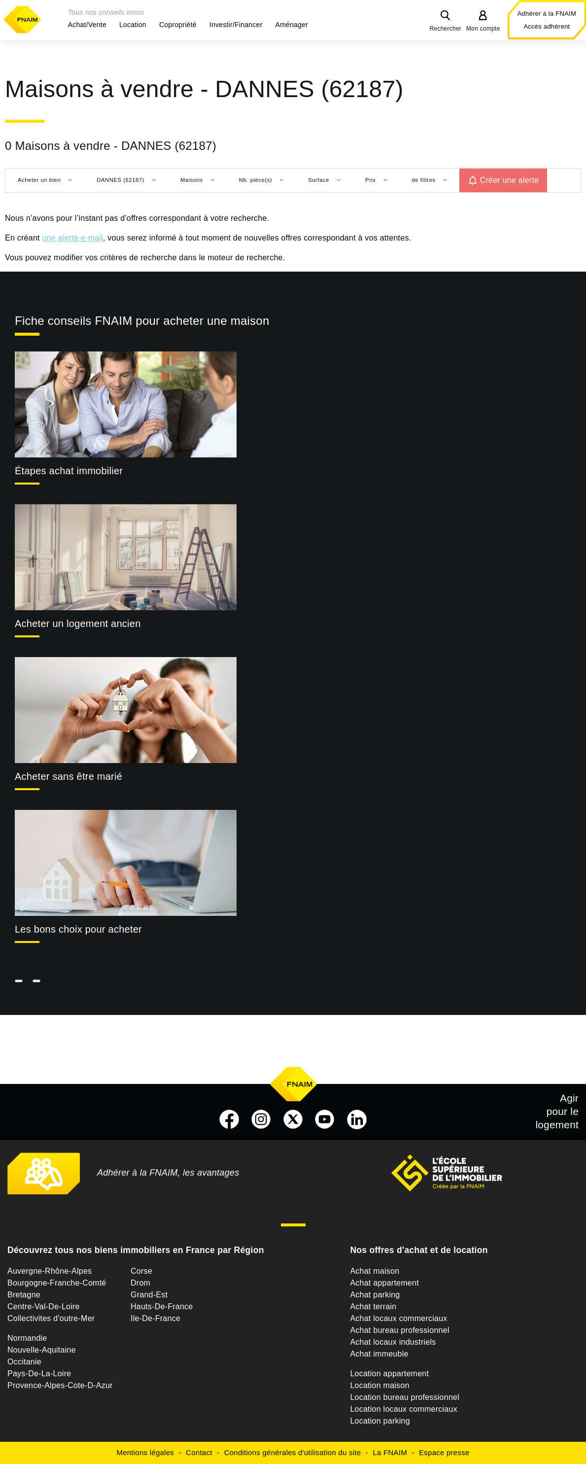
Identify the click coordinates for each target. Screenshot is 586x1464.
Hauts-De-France (162, 1306)
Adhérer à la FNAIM (546, 13)
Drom (140, 1283)
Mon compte (483, 28)
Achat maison (374, 1271)
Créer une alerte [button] (509, 180)
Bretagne (23, 1294)
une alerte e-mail (72, 238)
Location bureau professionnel (404, 1397)
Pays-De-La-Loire (39, 1373)
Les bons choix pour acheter (78, 929)
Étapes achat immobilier (69, 470)
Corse (141, 1271)
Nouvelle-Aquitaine (41, 1350)
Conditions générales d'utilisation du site (292, 1452)
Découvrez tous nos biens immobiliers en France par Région (135, 1250)
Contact (199, 1452)
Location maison (379, 1385)
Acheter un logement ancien (78, 623)
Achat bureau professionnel (399, 1330)
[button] (87, 24)
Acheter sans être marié (68, 776)
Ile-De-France (155, 1318)
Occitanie (24, 1362)
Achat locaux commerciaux (398, 1318)
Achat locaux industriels (393, 1342)
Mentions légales (145, 1452)
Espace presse (444, 1452)
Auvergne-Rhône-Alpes (49, 1271)
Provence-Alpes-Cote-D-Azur (60, 1385)
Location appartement (389, 1373)
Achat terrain (373, 1306)
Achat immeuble (379, 1354)
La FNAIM (390, 1452)
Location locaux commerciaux (403, 1409)
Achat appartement (384, 1283)
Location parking (380, 1421)
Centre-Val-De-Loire (43, 1306)
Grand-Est (149, 1294)
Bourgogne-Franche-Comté (56, 1283)
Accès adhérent (546, 26)
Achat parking (375, 1294)
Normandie (27, 1338)
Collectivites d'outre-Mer (51, 1318)
